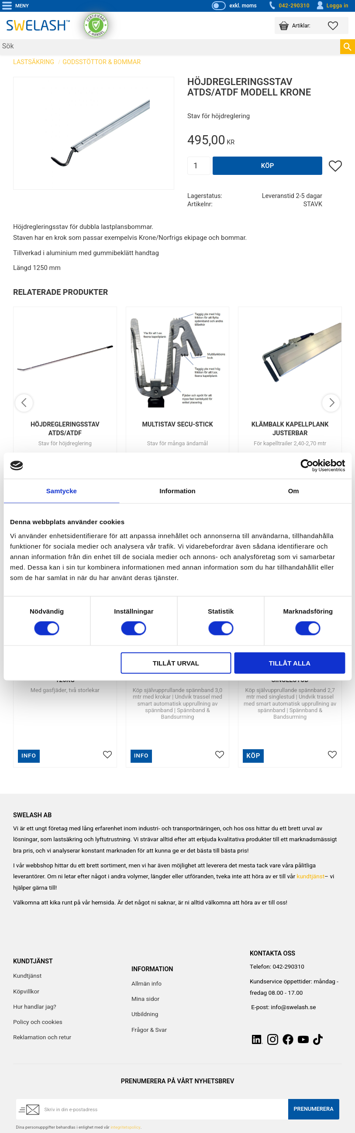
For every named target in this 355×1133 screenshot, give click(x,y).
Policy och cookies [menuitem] (37, 1022)
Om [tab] (293, 491)
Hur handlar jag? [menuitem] (34, 1007)
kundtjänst (310, 876)
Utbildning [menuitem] (144, 1014)
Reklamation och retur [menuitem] (42, 1037)
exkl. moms (242, 6)
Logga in (332, 6)
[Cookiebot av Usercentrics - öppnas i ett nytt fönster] (307, 465)
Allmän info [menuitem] (146, 983)
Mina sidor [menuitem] (145, 999)
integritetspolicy (125, 1127)
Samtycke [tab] (61, 491)
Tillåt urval (176, 662)
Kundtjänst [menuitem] (27, 976)
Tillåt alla (289, 662)
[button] (338, 25)
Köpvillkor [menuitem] (26, 991)
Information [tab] (177, 491)
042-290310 (289, 6)
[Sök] (347, 46)
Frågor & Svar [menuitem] (149, 1030)
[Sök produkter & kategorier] (170, 47)
